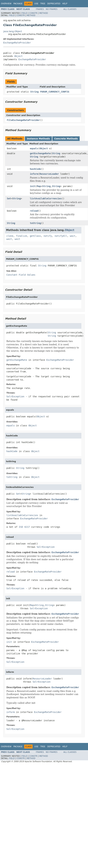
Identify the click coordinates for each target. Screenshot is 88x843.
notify (48, 236)
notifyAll (61, 236)
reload (34, 210)
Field (24, 13)
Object (18, 56)
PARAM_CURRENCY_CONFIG (54, 91)
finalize (21, 236)
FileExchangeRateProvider (23, 120)
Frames (40, 9)
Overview (6, 3)
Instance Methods (38, 138)
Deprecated (53, 3)
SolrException (15, 396)
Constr (33, 13)
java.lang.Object (12, 31)
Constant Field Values (20, 274)
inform (34, 174)
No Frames (51, 9)
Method (43, 13)
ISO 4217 (24, 527)
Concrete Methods (66, 138)
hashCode (35, 169)
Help (64, 3)
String (34, 91)
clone (9, 236)
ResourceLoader (49, 174)
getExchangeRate (40, 153)
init (32, 186)
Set (9, 198)
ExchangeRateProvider (17, 42)
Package (17, 3)
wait (72, 236)
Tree (42, 3)
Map (39, 186)
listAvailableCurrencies (46, 198)
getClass (35, 236)
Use (36, 3)
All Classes (69, 9)
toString (35, 223)
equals (34, 148)
